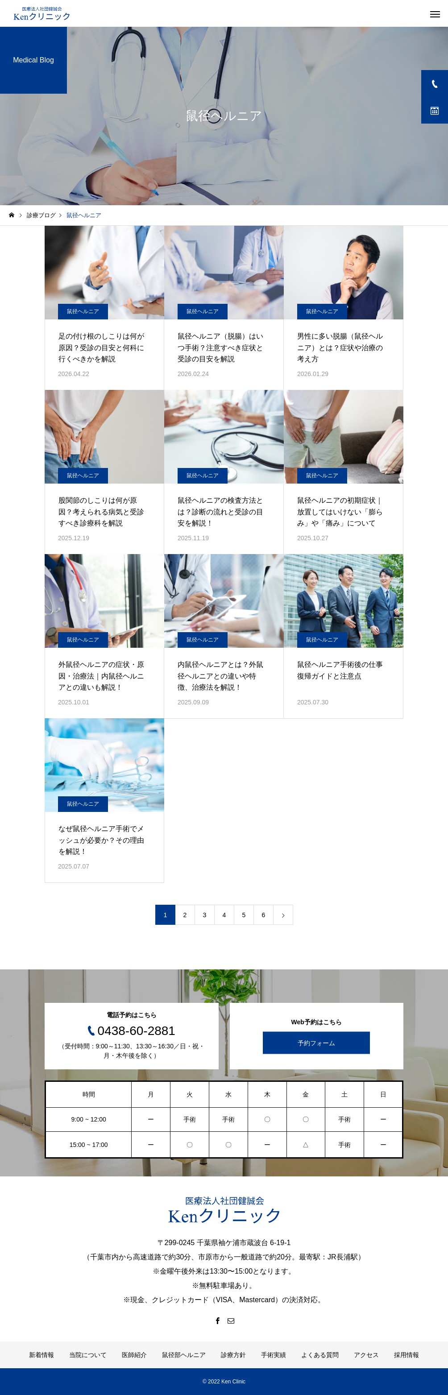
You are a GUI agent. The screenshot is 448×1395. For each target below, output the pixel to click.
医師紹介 (134, 1354)
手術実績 (273, 1354)
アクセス (366, 1354)
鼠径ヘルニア (83, 311)
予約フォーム (316, 1042)
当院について (88, 1354)
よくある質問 (320, 1354)
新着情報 (41, 1354)
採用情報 (406, 1354)
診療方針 (233, 1354)
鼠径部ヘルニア (184, 1354)
